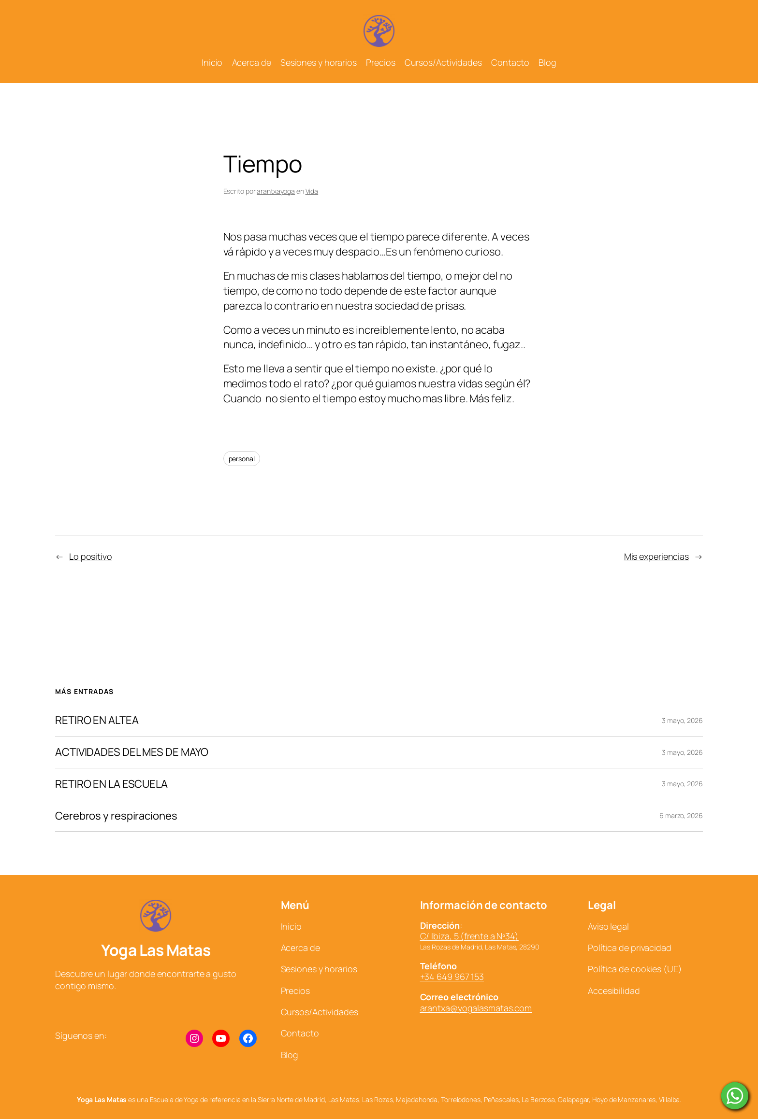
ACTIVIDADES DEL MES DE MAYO (131, 752)
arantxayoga (276, 191)
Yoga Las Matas (155, 950)
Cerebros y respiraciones (116, 816)
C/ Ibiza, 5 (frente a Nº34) (469, 936)
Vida (312, 191)
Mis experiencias (656, 556)
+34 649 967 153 (452, 976)
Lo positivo (90, 556)
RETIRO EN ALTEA (97, 720)
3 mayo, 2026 (682, 720)
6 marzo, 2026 (681, 815)
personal (242, 458)
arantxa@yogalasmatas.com (476, 1008)
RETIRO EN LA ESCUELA (111, 784)
